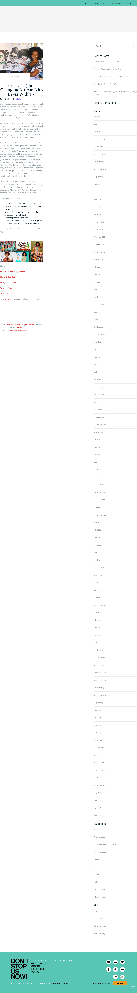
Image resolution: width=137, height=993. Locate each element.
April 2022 (97, 462)
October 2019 (99, 688)
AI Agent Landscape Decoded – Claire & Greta (111, 77)
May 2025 (97, 199)
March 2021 (98, 560)
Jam (95, 867)
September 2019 (100, 695)
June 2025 (97, 192)
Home (87, 4)
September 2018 (100, 785)
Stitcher (36, 966)
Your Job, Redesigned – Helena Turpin (108, 69)
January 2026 (99, 147)
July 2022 (97, 440)
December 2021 (100, 492)
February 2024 (99, 304)
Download (29, 325)
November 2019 (100, 680)
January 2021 (98, 575)
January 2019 (98, 755)
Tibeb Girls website (8, 277)
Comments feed (100, 926)
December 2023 (100, 312)
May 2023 (97, 365)
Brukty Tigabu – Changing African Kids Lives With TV (21, 90)
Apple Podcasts (15, 330)
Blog (105, 4)
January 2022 (99, 485)
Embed (19, 327)
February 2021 (99, 567)
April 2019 (97, 733)
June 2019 (97, 718)
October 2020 (99, 598)
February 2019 (99, 748)
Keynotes (116, 4)
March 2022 (98, 470)
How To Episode (100, 852)
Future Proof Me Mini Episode (105, 844)
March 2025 (98, 214)
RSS (25, 330)
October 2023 (99, 327)
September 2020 (100, 605)
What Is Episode (100, 897)
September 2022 (100, 425)
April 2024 (97, 289)
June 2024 (97, 274)
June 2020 (98, 628)
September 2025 (100, 169)
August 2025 (98, 177)
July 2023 (97, 350)
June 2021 (97, 537)
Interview (15, 76)
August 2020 (98, 613)
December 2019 (100, 673)
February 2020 (99, 658)
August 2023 (98, 342)
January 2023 (99, 395)
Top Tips (97, 874)
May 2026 (97, 117)
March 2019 (98, 740)
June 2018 (97, 808)
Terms (64, 983)
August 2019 (98, 703)
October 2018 (99, 778)
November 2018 (100, 770)
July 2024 (97, 267)
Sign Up (120, 983)
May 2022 (97, 455)
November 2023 (100, 320)
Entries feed (98, 918)
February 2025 (99, 222)
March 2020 (98, 650)
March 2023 (98, 380)
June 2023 (97, 357)
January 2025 (99, 229)
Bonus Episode (99, 837)
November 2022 (100, 410)
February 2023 (99, 387)
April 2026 (97, 124)
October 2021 (99, 507)
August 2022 (98, 432)
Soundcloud (38, 969)
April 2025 (97, 207)
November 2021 (100, 500)
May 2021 (97, 545)
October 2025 (99, 162)
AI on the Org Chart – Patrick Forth (106, 84)
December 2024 (100, 237)
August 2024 (98, 259)
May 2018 (97, 815)
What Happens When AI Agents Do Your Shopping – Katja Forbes (115, 93)
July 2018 (97, 800)
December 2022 (100, 402)
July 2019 (97, 710)
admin (18, 99)
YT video (8, 299)
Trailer (96, 882)
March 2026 (98, 132)
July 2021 (97, 530)
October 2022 (99, 417)
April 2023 (97, 372)
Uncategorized (99, 889)
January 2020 (99, 665)
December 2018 (100, 763)
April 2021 (97, 552)
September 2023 (100, 335)
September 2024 (100, 252)
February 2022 (99, 477)
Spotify (35, 972)
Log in (96, 911)
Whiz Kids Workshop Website (12, 271)
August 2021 (98, 522)
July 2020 (97, 620)
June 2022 (97, 447)
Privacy (55, 983)
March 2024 (98, 297)
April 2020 (97, 643)
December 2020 (100, 582)
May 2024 (97, 282)
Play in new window (15, 325)
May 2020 (97, 635)
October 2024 (99, 244)
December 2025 (100, 154)
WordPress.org (99, 934)
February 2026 (99, 139)
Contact (129, 4)
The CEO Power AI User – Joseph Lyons (109, 62)
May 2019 (97, 725)
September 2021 (100, 515)
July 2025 (97, 184)
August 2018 (98, 793)
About (97, 4)
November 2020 (100, 590)
